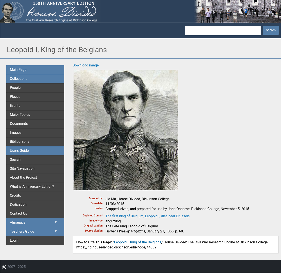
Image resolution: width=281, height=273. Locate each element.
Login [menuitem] (14, 240)
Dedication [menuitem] (18, 204)
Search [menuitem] (15, 159)
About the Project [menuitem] (23, 177)
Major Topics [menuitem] (20, 114)
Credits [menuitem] (15, 195)
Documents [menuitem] (19, 123)
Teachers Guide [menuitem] (34, 232)
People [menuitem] (15, 88)
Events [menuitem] (15, 105)
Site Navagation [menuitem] (22, 168)
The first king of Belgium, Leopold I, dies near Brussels (148, 216)
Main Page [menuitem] (18, 70)
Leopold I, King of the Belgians (137, 242)
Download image (86, 65)
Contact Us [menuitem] (18, 213)
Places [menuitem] (15, 97)
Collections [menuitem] (18, 79)
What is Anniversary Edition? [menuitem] (32, 186)
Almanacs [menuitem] (34, 223)
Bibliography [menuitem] (19, 141)
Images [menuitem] (16, 132)
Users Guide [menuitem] (19, 150)
